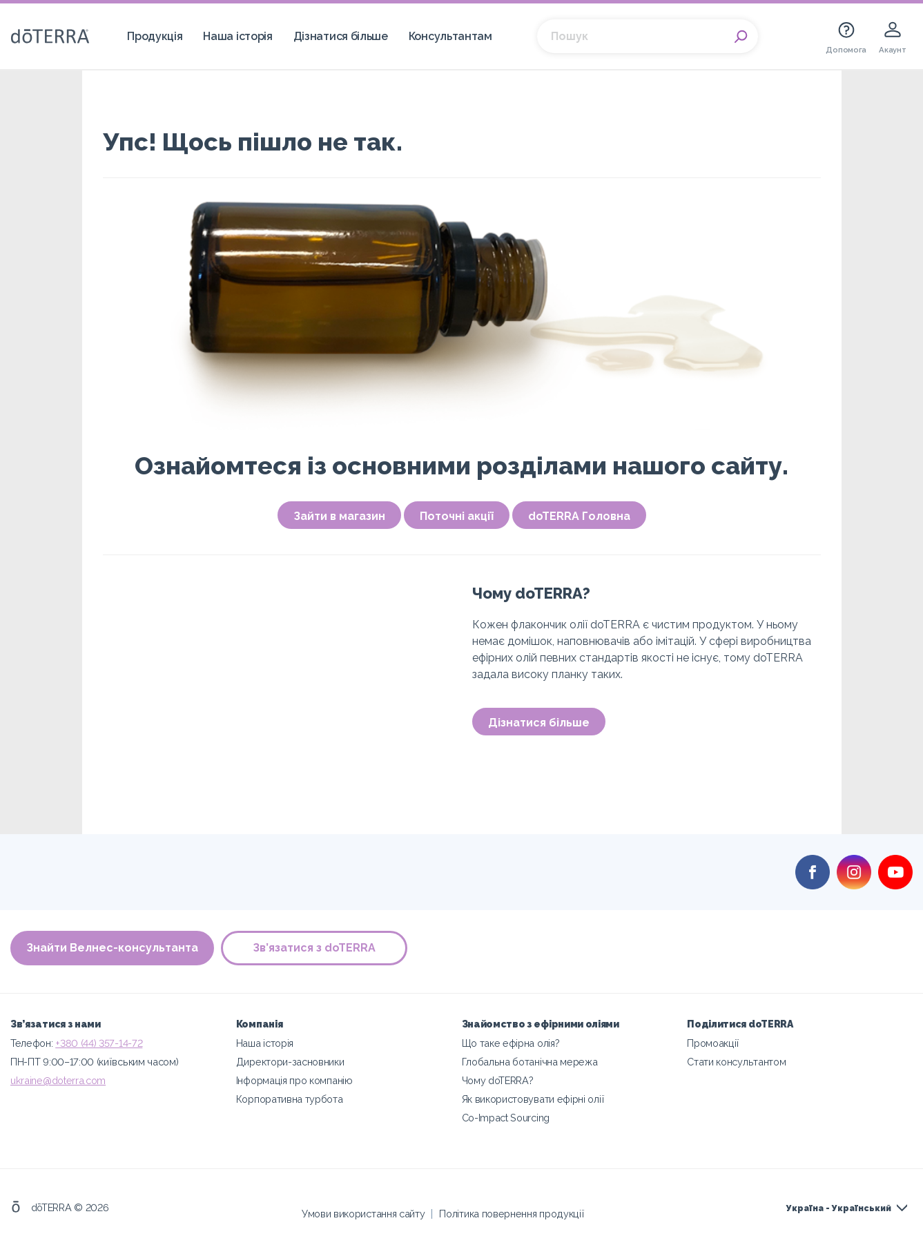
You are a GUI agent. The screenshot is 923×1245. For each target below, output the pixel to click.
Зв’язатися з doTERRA (314, 947)
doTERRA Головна (579, 516)
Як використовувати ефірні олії (533, 1099)
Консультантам (450, 36)
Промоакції (713, 1043)
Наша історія (237, 36)
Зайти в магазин (339, 516)
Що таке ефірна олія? (511, 1043)
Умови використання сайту (363, 1213)
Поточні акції (457, 516)
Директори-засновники (290, 1062)
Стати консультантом (736, 1062)
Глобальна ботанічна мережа (530, 1062)
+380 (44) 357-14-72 (98, 1043)
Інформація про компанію (294, 1080)
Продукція (154, 36)
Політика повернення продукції (511, 1213)
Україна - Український (838, 1208)
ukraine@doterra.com (58, 1080)
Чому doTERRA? (498, 1080)
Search (740, 36)
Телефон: (32, 1043)
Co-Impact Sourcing (506, 1117)
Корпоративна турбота (289, 1099)
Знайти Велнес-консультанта (112, 947)
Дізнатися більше (340, 36)
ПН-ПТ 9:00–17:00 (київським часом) (94, 1062)
